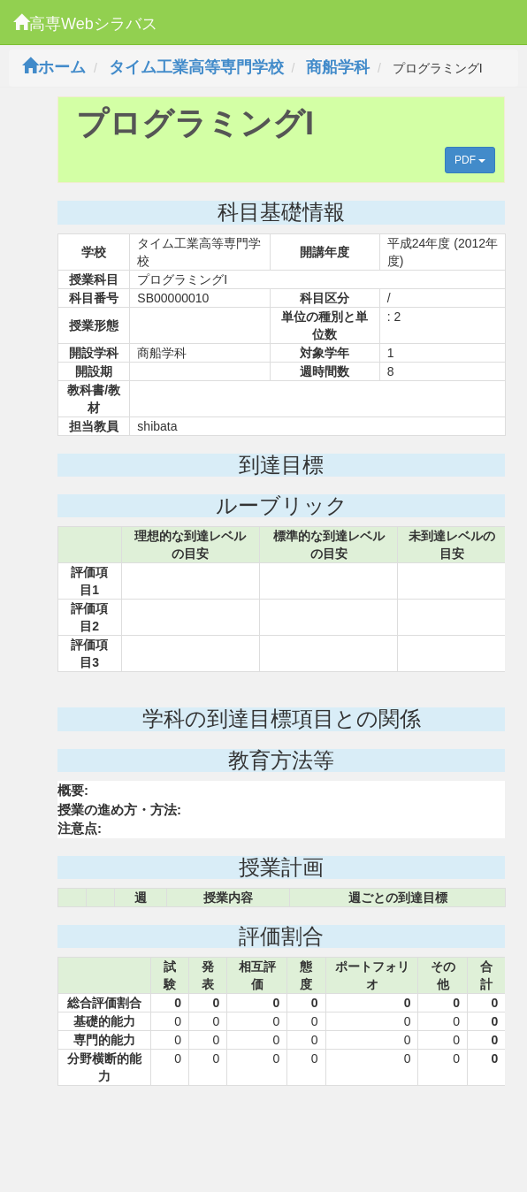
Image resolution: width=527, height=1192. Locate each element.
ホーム (54, 67)
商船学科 (338, 67)
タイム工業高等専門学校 (196, 67)
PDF (469, 160)
